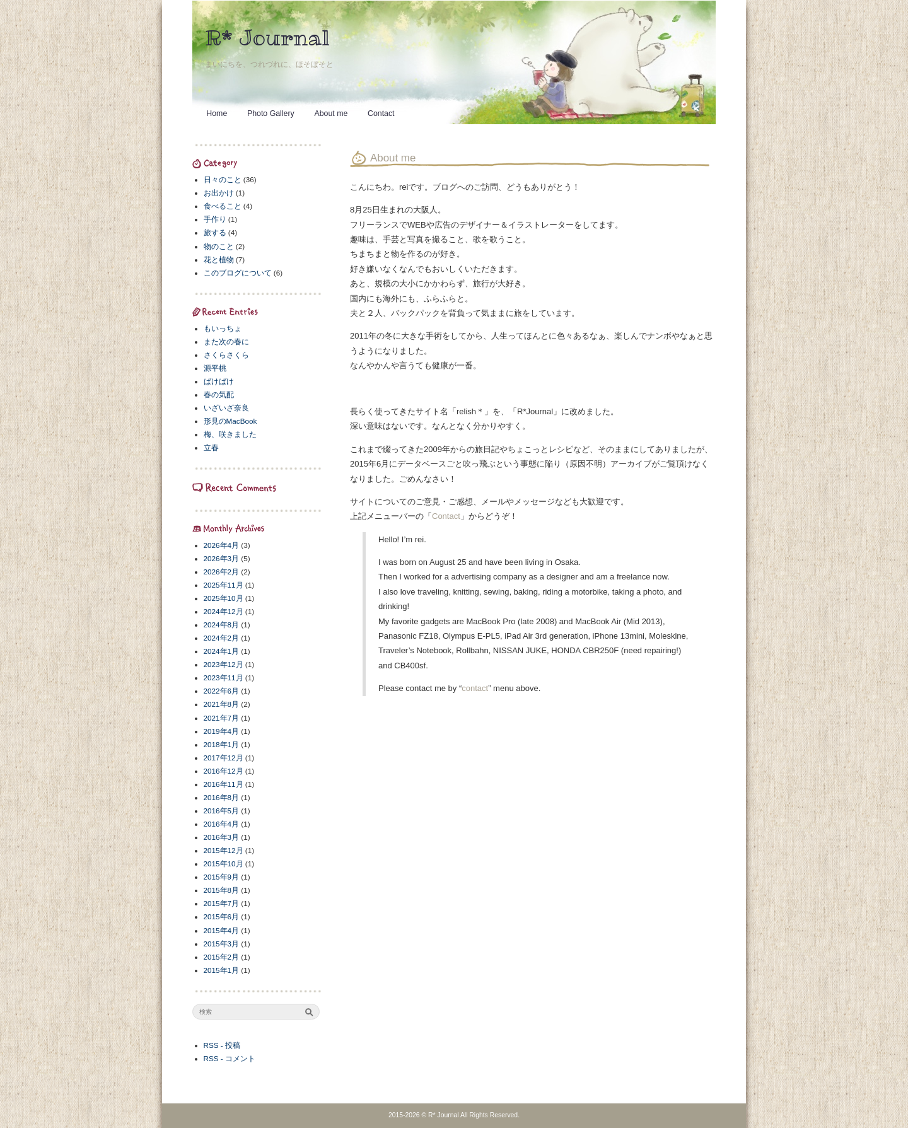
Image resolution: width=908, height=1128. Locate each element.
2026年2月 (222, 571)
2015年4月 (222, 930)
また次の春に (226, 341)
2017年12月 (223, 757)
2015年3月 (222, 943)
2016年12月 (223, 771)
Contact (381, 113)
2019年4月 (222, 731)
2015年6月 (222, 916)
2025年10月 (223, 598)
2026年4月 (222, 545)
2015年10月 (223, 863)
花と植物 (219, 259)
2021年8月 (222, 704)
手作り (215, 219)
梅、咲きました (230, 434)
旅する (215, 232)
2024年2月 (222, 638)
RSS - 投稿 (222, 1045)
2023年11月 (223, 677)
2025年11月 (223, 585)
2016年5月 (222, 810)
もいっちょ (223, 328)
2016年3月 (222, 837)
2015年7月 (222, 903)
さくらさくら (226, 355)
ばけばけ (219, 381)
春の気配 (219, 394)
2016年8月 (222, 797)
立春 (211, 447)
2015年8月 (222, 890)
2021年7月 (222, 718)
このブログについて (238, 273)
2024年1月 (222, 651)
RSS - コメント (229, 1058)
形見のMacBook (230, 421)
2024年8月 (222, 624)
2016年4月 (222, 824)
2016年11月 (223, 784)
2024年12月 (223, 611)
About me (330, 113)
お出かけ (219, 193)
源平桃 (215, 368)
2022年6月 (222, 691)
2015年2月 (222, 957)
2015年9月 (222, 877)
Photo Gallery (270, 113)
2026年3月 (222, 558)
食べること (223, 206)
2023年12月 (223, 664)
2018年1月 (222, 744)
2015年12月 (223, 850)
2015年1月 (222, 970)
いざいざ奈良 (226, 408)
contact (475, 688)
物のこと (219, 246)
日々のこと (223, 179)
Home (216, 113)
